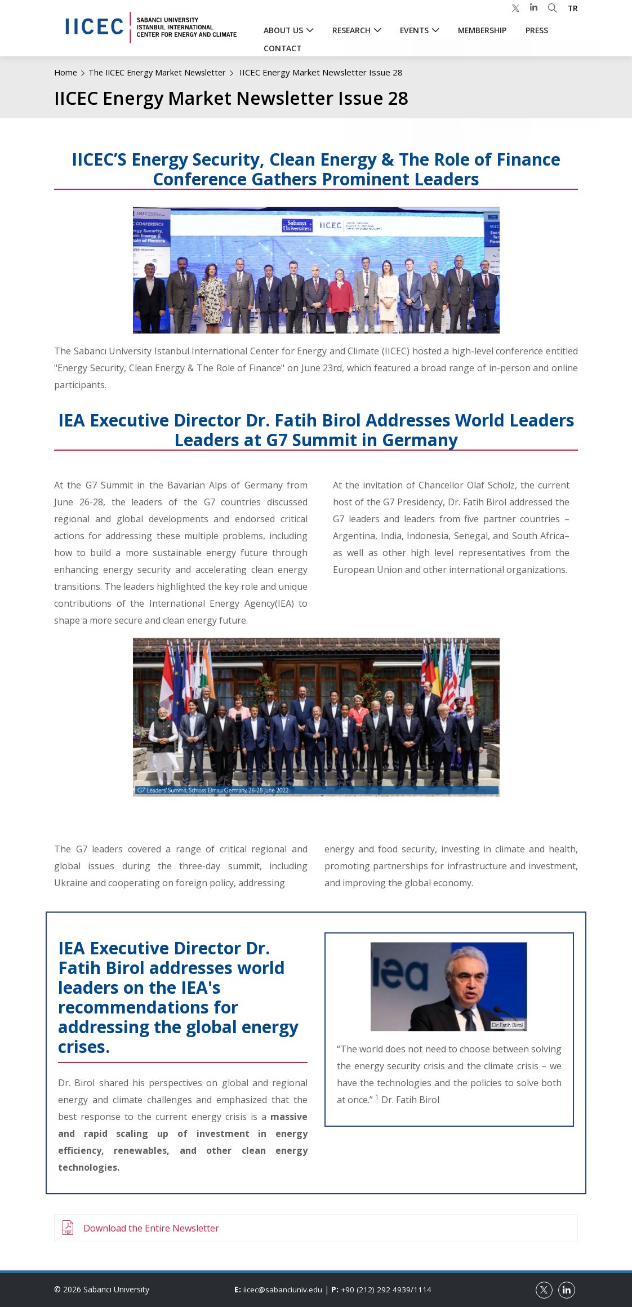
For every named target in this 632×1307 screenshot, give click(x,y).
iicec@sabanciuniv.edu (283, 1289)
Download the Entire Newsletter (151, 1228)
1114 (425, 1289)
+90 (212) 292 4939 (377, 1289)
